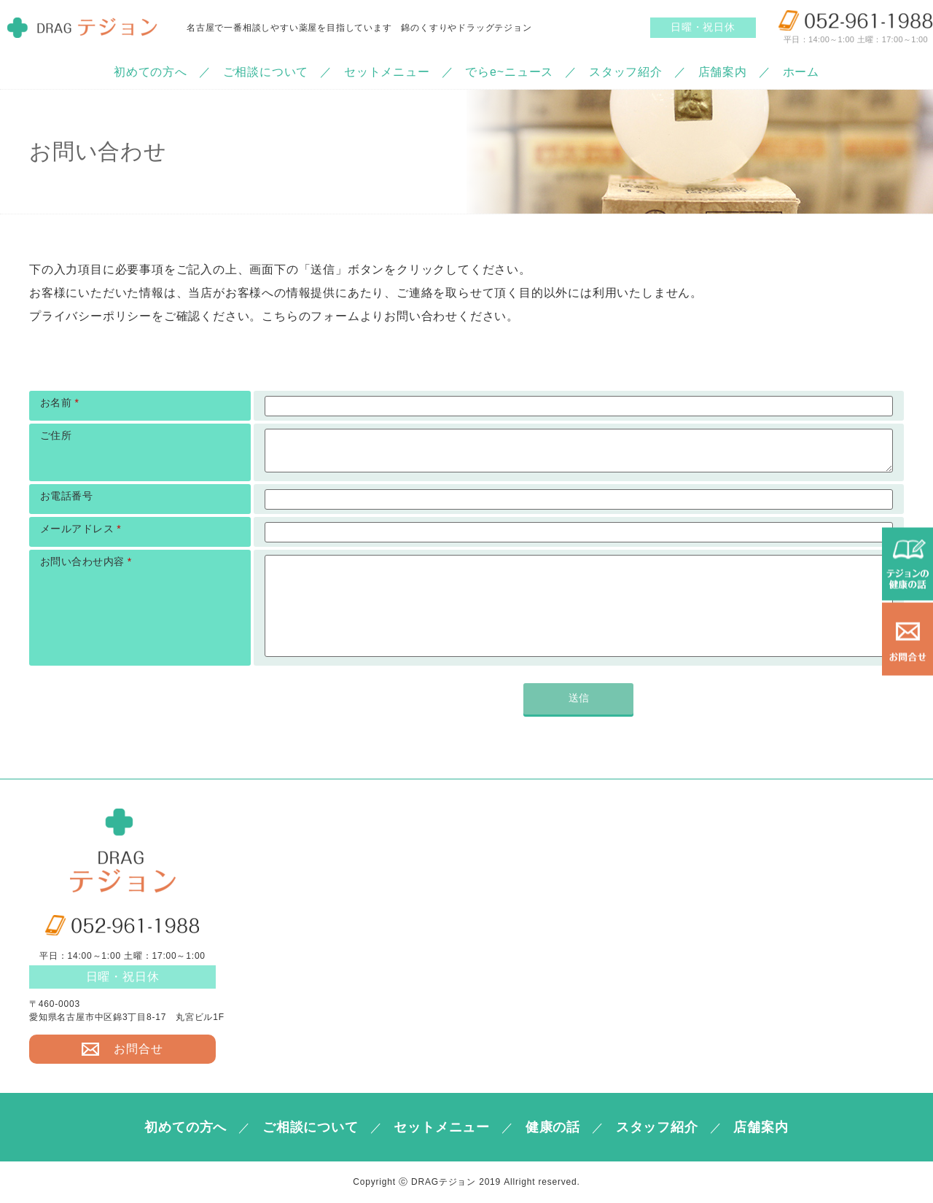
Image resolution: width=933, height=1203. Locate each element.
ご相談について (266, 72)
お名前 (59, 402)
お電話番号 (66, 496)
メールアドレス (80, 528)
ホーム (801, 72)
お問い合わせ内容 (86, 561)
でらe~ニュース (509, 72)
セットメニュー (387, 72)
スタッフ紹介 (626, 72)
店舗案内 (722, 72)
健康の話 (553, 1127)
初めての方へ (150, 72)
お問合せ (122, 1049)
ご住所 (55, 435)
